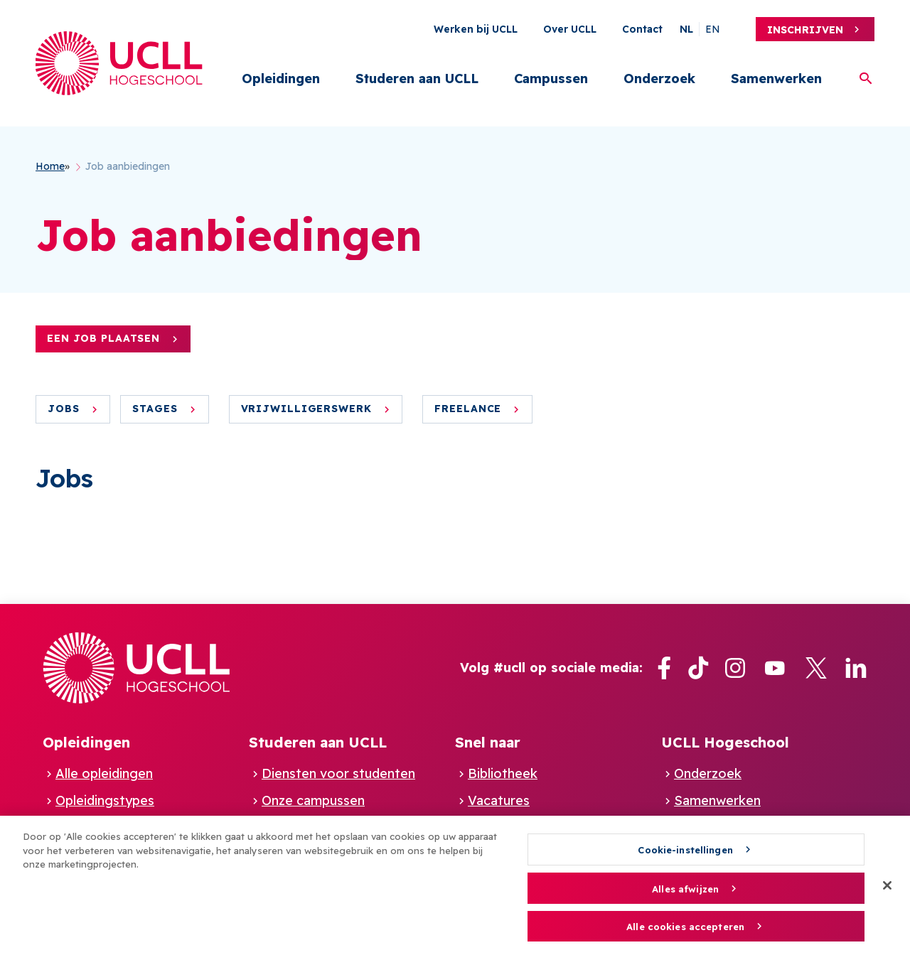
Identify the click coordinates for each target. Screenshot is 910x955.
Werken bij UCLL (476, 29)
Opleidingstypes (104, 800)
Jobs (64, 408)
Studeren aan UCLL (416, 78)
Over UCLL (569, 29)
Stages (154, 408)
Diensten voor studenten (338, 773)
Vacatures (499, 800)
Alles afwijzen (685, 893)
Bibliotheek (502, 773)
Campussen (551, 78)
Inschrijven (805, 29)
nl (686, 29)
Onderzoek (659, 78)
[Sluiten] (887, 891)
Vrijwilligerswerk (306, 408)
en (712, 29)
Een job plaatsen (103, 338)
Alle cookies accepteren (685, 931)
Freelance (467, 408)
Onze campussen (313, 800)
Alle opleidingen (104, 773)
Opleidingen (281, 78)
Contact (642, 29)
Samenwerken (776, 78)
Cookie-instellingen (685, 854)
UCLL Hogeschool (725, 742)
